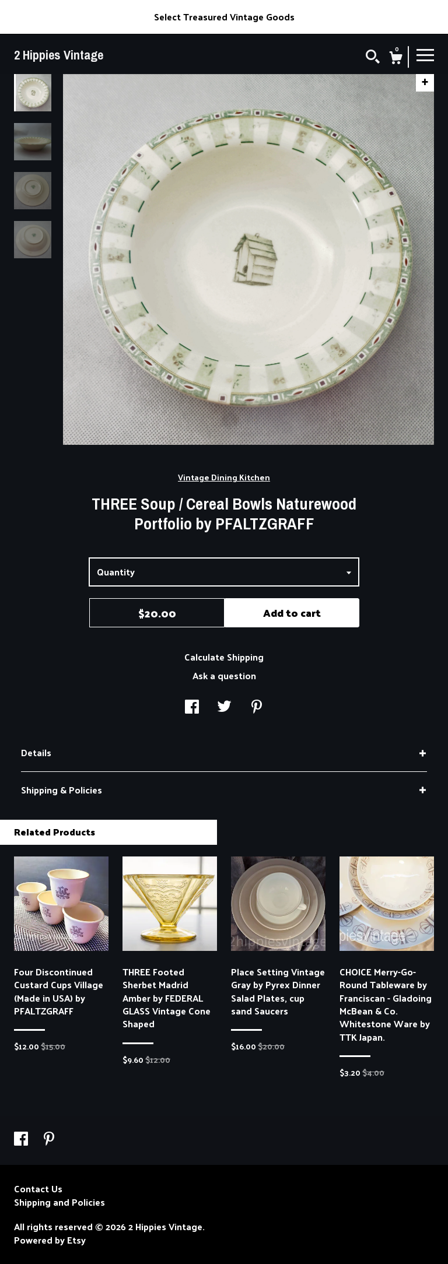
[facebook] (22, 1139)
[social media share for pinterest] (257, 707)
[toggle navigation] (425, 54)
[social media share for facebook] (192, 707)
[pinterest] (49, 1139)
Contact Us (38, 1188)
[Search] (372, 57)
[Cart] (395, 59)
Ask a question (224, 675)
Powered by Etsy (50, 1240)
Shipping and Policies (59, 1202)
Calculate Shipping (224, 656)
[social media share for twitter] (224, 707)
